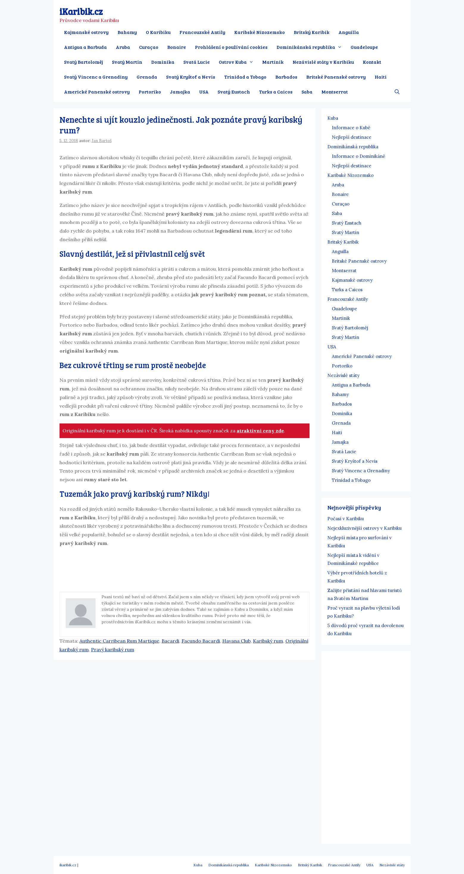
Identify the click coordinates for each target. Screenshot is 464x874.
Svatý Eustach (234, 91)
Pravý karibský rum (112, 649)
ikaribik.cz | (69, 865)
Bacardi (170, 641)
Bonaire (176, 47)
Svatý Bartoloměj (83, 62)
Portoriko (150, 91)
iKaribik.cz (81, 11)
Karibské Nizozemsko (259, 32)
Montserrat (334, 91)
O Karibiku (158, 32)
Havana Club (236, 641)
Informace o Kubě (351, 127)
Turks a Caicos (276, 91)
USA (204, 91)
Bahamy (127, 32)
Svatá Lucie (196, 62)
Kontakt (372, 62)
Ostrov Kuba (238, 61)
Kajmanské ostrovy (86, 32)
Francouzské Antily (202, 32)
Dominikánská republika (311, 47)
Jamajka (180, 91)
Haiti (381, 77)
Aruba (123, 47)
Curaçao (148, 47)
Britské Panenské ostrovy (336, 77)
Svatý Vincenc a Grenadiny (96, 77)
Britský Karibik (311, 32)
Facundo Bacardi (201, 641)
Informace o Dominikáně (358, 156)
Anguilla (348, 32)
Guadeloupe (364, 47)
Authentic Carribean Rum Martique (119, 641)
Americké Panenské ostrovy (97, 91)
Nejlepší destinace (351, 137)
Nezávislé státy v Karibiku (323, 62)
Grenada (147, 77)
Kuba (332, 118)
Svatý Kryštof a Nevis (190, 77)
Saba (307, 91)
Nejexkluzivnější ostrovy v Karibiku (364, 528)
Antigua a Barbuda (85, 47)
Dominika (162, 62)
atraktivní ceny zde (260, 431)
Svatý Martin (127, 62)
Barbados (286, 77)
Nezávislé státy (343, 375)
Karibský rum (268, 641)
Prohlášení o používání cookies (231, 47)
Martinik (273, 62)
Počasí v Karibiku (345, 518)
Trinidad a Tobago (245, 77)
